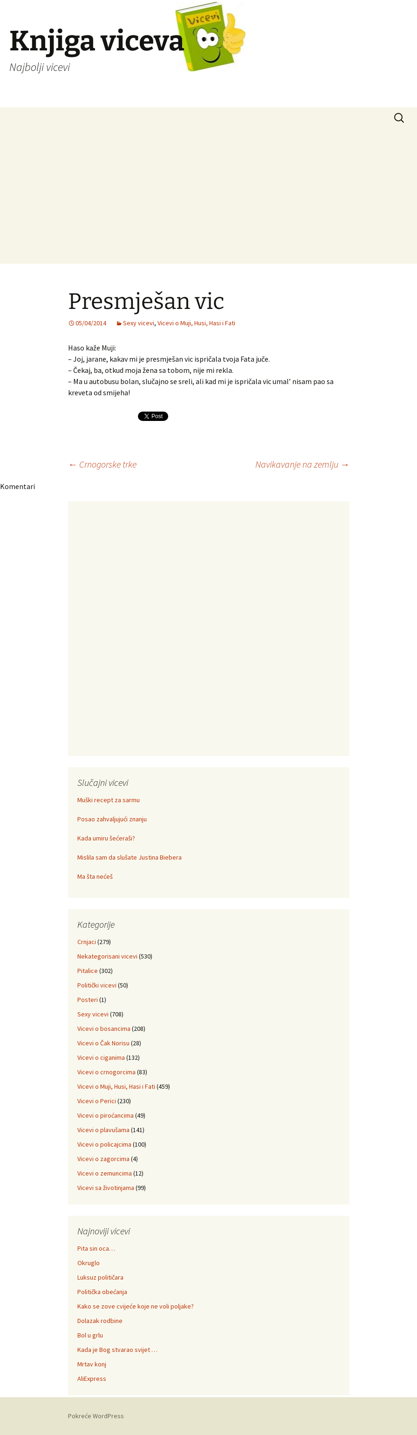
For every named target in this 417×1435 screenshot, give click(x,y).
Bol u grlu (90, 1335)
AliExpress (91, 1378)
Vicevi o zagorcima (103, 1159)
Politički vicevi (96, 985)
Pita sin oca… (96, 1248)
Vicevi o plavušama (103, 1130)
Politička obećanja (102, 1292)
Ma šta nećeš (95, 876)
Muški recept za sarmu (108, 800)
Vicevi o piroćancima (105, 1115)
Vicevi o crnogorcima (106, 1072)
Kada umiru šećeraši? (106, 838)
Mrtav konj (91, 1364)
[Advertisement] (208, 198)
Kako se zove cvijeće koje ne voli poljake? (135, 1306)
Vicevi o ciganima (101, 1057)
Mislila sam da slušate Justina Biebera (129, 857)
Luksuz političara (100, 1277)
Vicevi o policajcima (104, 1144)
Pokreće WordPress (96, 1416)
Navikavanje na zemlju (302, 464)
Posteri (87, 999)
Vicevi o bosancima (103, 1028)
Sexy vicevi (138, 323)
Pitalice (87, 970)
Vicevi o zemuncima (104, 1173)
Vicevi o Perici (96, 1101)
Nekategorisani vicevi (107, 956)
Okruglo (88, 1263)
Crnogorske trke (102, 464)
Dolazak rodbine (100, 1320)
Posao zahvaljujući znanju (112, 819)
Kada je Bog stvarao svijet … (117, 1349)
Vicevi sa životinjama (105, 1187)
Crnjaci (86, 942)
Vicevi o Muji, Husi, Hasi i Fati (196, 323)
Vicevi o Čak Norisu (103, 1043)
